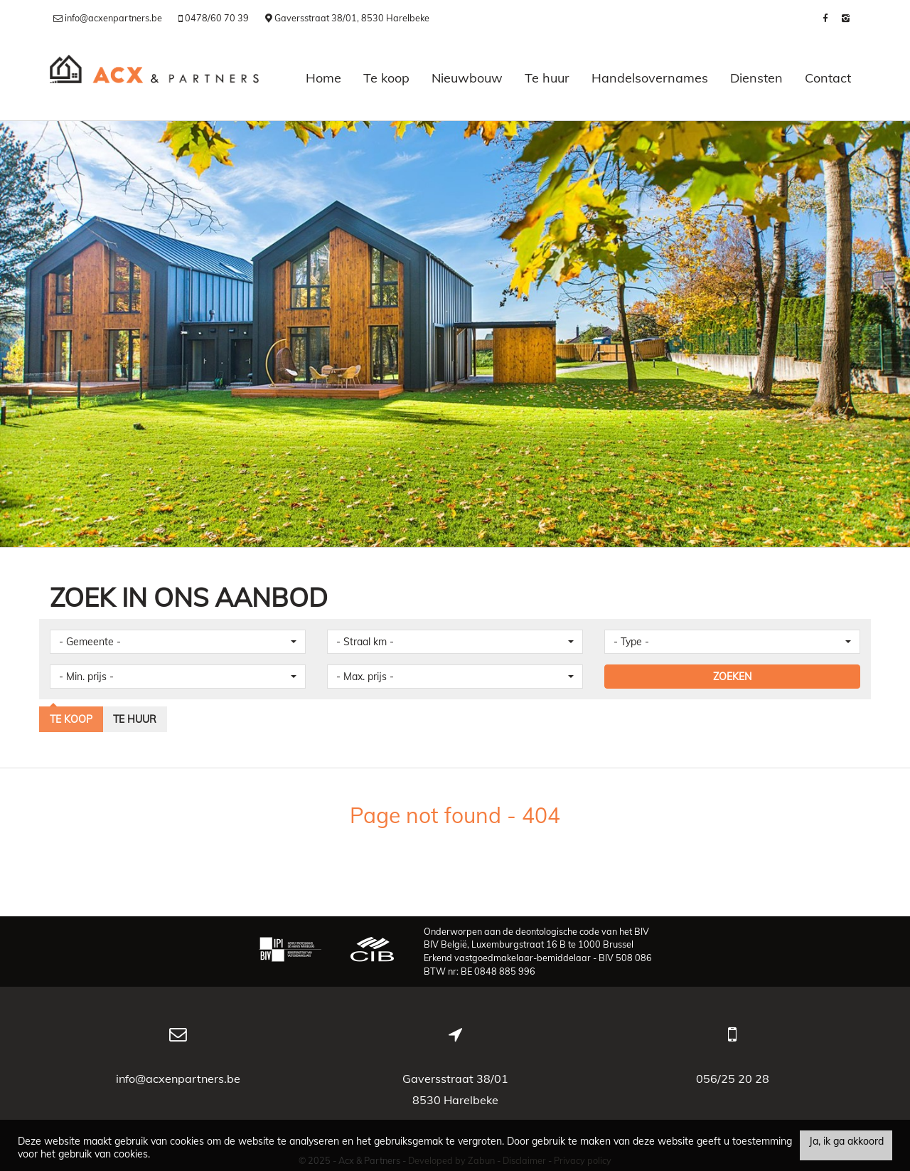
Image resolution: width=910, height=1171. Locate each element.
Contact (828, 78)
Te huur (547, 78)
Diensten (756, 78)
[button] (178, 642)
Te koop (386, 78)
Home (323, 78)
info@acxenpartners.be (178, 1078)
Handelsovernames (650, 78)
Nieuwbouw (467, 78)
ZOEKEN (732, 676)
